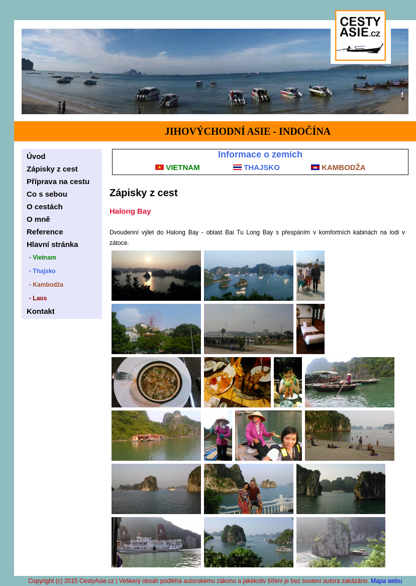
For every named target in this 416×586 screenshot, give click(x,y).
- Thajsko (42, 271)
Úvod (36, 156)
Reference (45, 231)
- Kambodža (46, 284)
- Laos (38, 298)
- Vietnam (42, 257)
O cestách (45, 206)
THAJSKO (256, 167)
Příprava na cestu (58, 181)
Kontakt (41, 311)
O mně (38, 219)
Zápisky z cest (52, 168)
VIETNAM (177, 167)
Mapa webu (386, 580)
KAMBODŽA (338, 167)
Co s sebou (47, 194)
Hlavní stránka (52, 244)
